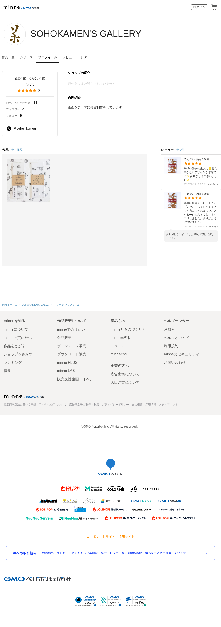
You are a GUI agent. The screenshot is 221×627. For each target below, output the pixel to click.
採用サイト (127, 536)
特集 (7, 371)
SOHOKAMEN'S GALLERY (85, 34)
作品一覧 (8, 57)
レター (85, 57)
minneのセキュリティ (181, 354)
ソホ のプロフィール (68, 304)
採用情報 (150, 404)
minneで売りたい (71, 329)
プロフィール (47, 57)
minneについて (16, 329)
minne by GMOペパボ (21, 7)
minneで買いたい (18, 338)
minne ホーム (9, 304)
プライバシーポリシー (115, 404)
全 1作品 (17, 149)
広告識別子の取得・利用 (84, 404)
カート (214, 7)
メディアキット (168, 404)
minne (24, 396)
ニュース (118, 346)
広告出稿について (125, 374)
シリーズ (26, 57)
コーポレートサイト (101, 536)
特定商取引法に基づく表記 (20, 404)
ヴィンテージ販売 (71, 346)
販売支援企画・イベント (77, 379)
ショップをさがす (18, 354)
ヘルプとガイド (176, 338)
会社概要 (137, 404)
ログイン (199, 7)
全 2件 (180, 149)
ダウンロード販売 (71, 354)
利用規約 (171, 346)
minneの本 (119, 354)
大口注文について (125, 382)
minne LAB (66, 371)
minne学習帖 (121, 338)
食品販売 (64, 338)
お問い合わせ (175, 362)
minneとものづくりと (128, 329)
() (30, 90)
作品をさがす (14, 346)
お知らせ (171, 329)
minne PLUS (67, 362)
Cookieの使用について (52, 404)
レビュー (69, 57)
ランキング (13, 362)
